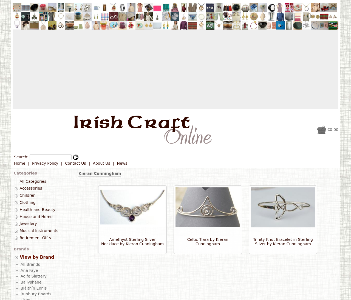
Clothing (27, 202)
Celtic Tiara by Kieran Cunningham (207, 241)
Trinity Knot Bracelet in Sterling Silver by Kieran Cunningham (283, 241)
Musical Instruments (38, 230)
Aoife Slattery (34, 276)
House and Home (35, 217)
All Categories (32, 181)
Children (27, 195)
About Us (101, 163)
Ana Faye (29, 270)
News (122, 163)
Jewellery (28, 224)
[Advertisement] (175, 69)
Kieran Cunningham (99, 173)
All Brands (30, 264)
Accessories (30, 188)
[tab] (16, 189)
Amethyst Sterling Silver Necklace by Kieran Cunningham (132, 241)
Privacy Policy (45, 163)
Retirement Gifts (35, 238)
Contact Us (75, 163)
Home (19, 163)
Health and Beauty (37, 209)
